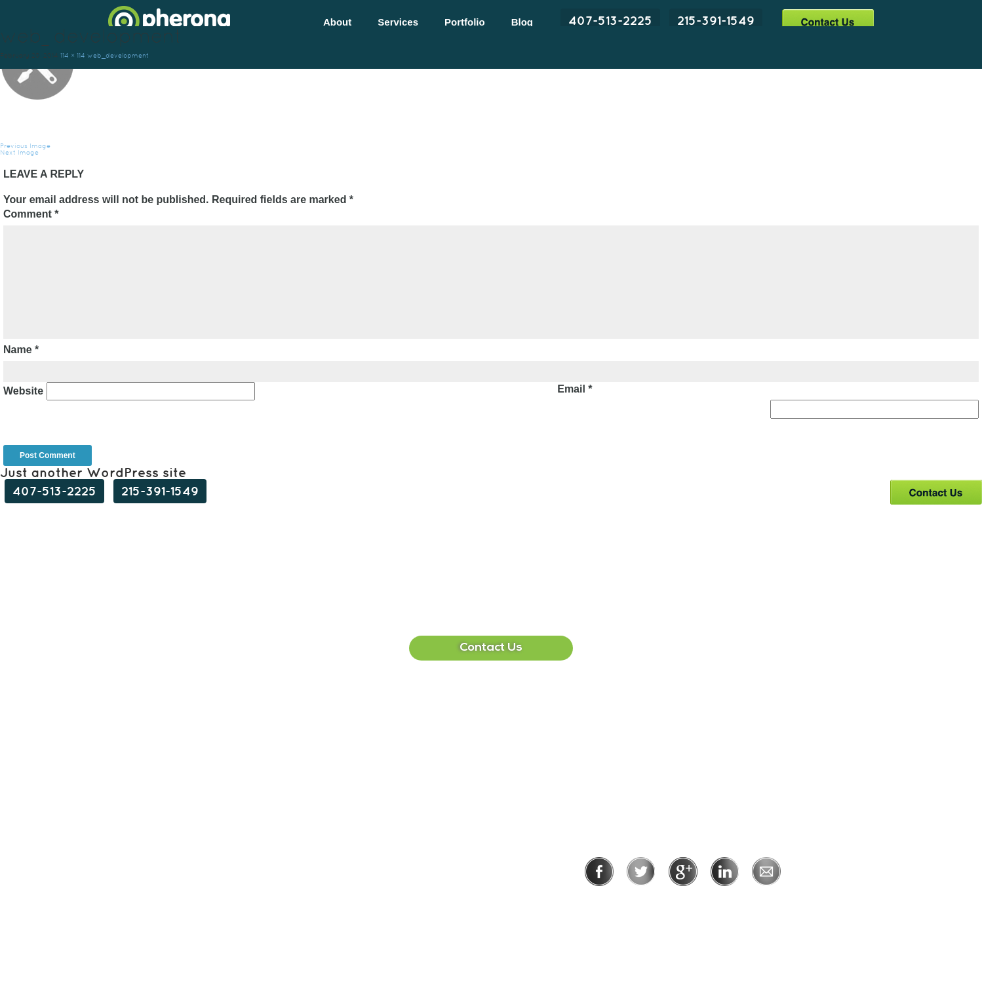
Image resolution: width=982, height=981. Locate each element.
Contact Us (827, 21)
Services (398, 22)
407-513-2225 (610, 20)
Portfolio (464, 22)
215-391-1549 (716, 20)
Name (21, 349)
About (337, 22)
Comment (30, 214)
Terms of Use (728, 904)
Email (574, 388)
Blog (522, 22)
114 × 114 (72, 55)
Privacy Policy (640, 904)
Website (23, 390)
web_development (118, 55)
